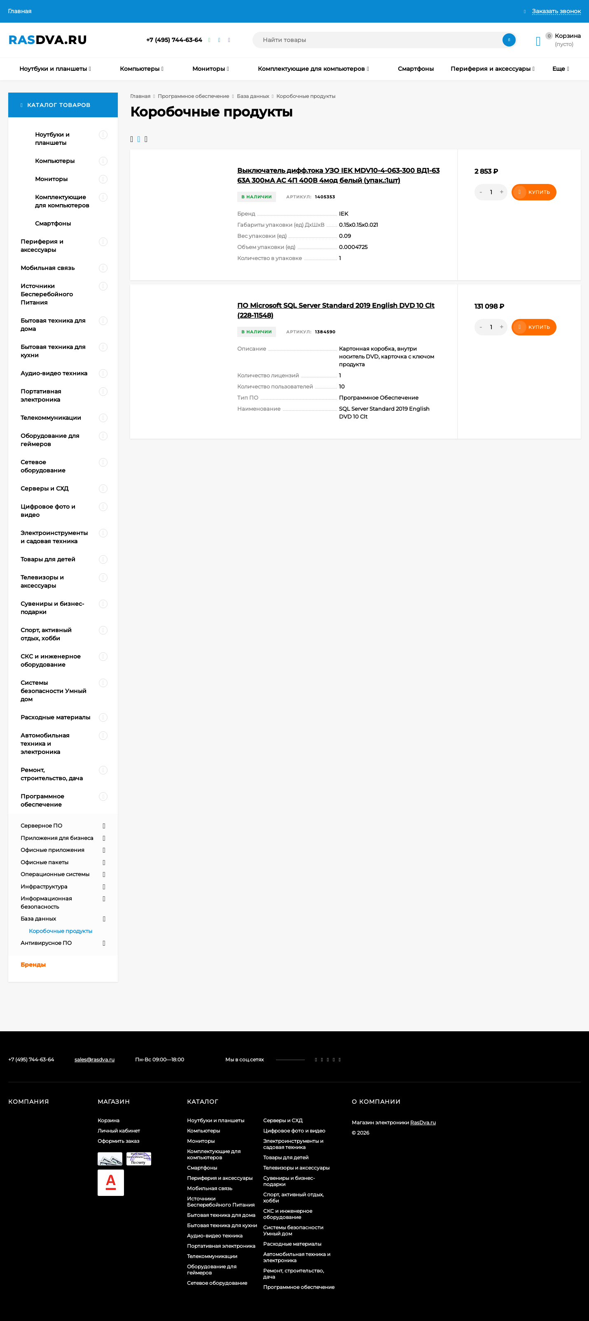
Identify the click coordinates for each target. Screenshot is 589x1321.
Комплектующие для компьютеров (214, 1154)
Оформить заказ (118, 1141)
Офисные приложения (52, 850)
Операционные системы (55, 874)
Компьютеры (203, 1131)
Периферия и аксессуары (219, 1178)
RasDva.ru (423, 1122)
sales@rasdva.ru (95, 1059)
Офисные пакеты (44, 862)
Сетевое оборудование (217, 1283)
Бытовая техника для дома (221, 1215)
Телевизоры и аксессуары (296, 1168)
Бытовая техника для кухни (222, 1225)
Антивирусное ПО (46, 943)
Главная (19, 11)
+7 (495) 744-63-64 (174, 40)
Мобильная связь (209, 1188)
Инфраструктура (44, 886)
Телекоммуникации (212, 1256)
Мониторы (201, 1141)
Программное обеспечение (193, 96)
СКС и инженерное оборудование (287, 1214)
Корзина (108, 1120)
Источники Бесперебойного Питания (221, 1201)
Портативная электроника (221, 1246)
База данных (253, 96)
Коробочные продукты (60, 931)
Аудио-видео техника (215, 1236)
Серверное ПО (41, 825)
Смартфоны (202, 1168)
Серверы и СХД (283, 1120)
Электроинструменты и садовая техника (293, 1144)
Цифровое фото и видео (294, 1131)
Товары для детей (286, 1157)
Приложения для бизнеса (57, 838)
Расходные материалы (292, 1244)
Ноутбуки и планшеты (215, 1120)
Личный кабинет (119, 1131)
